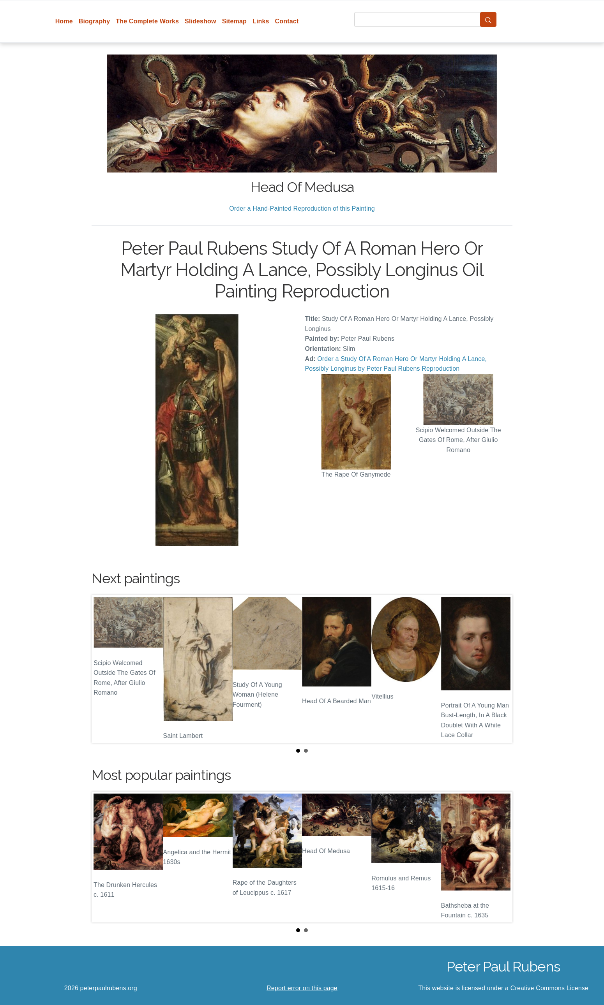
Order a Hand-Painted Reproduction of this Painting (302, 208)
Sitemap (234, 21)
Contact (287, 21)
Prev (103, 669)
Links (261, 21)
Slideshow (200, 21)
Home (64, 21)
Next (500, 669)
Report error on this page (302, 988)
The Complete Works (147, 21)
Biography (94, 21)
